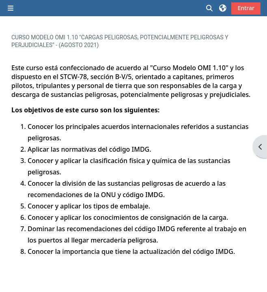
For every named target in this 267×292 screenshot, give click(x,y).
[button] (210, 8)
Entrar (245, 8)
